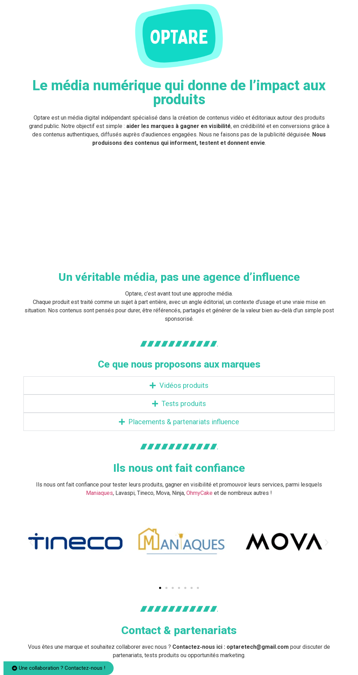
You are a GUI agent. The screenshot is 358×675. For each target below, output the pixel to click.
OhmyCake (199, 493)
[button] (31, 542)
